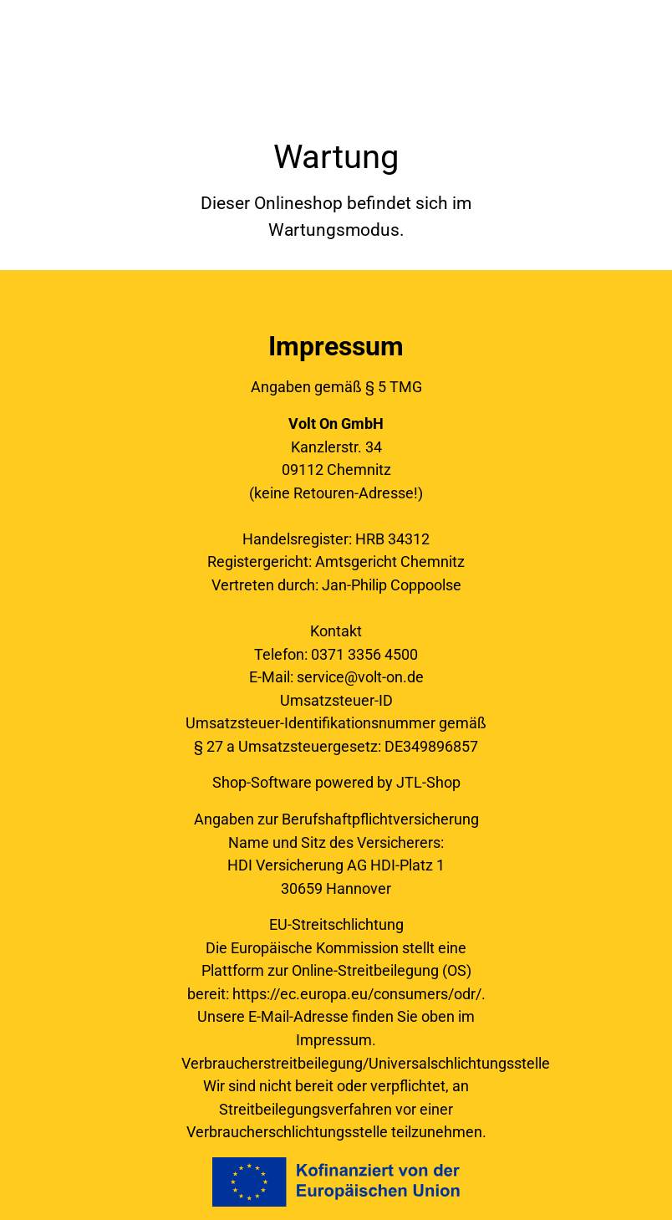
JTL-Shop (428, 782)
